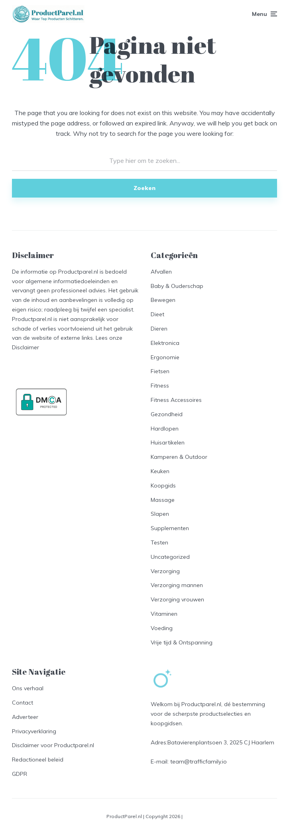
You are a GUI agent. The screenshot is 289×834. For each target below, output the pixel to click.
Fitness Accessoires (176, 399)
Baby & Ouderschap (177, 286)
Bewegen (163, 299)
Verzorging (165, 571)
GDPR (19, 773)
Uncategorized (170, 556)
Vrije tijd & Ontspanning (181, 642)
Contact (22, 702)
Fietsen (160, 371)
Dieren (159, 328)
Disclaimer (25, 347)
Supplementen (170, 528)
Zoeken (144, 188)
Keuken (160, 471)
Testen (159, 542)
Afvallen (161, 271)
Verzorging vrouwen (177, 599)
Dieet (157, 314)
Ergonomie (165, 357)
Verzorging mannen (177, 585)
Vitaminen (164, 613)
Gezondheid (167, 414)
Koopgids (163, 485)
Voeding (162, 628)
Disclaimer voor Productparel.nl (53, 745)
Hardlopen (165, 428)
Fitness (160, 385)
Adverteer (25, 716)
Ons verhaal (27, 688)
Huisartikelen (168, 442)
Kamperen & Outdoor (179, 456)
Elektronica (165, 343)
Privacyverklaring (34, 731)
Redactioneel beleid (37, 759)
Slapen (160, 513)
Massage (163, 499)
